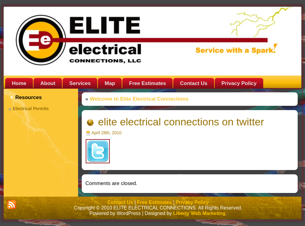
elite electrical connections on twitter (181, 122)
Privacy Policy (192, 202)
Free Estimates (154, 202)
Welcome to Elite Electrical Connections (139, 99)
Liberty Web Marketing (199, 213)
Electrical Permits (31, 108)
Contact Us (120, 202)
